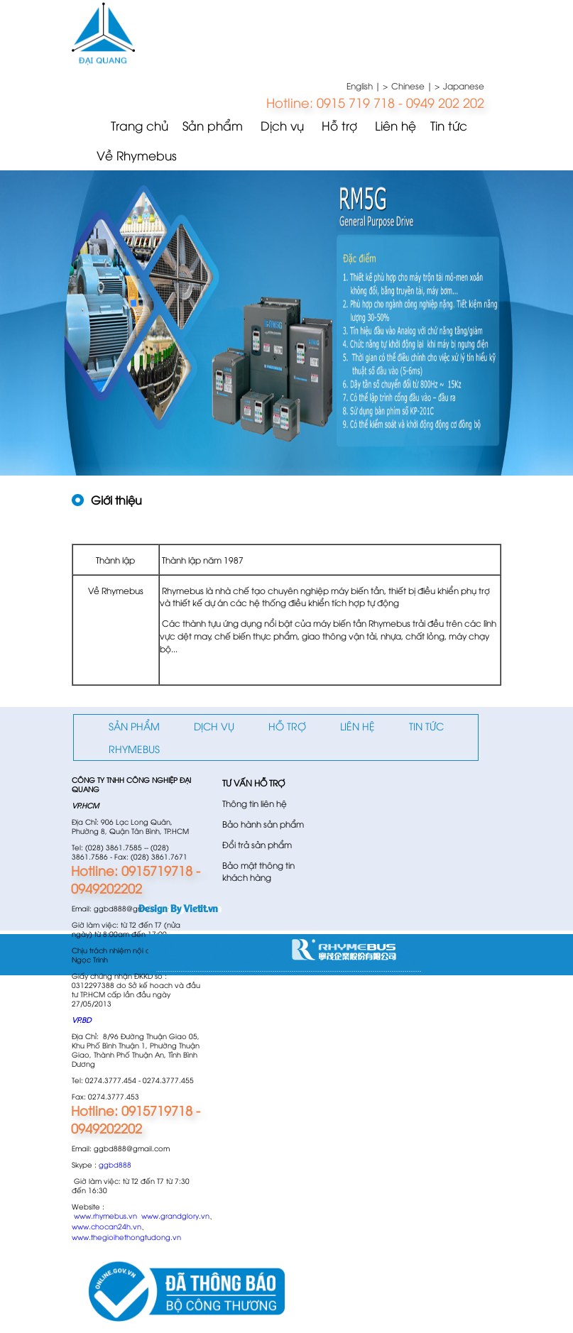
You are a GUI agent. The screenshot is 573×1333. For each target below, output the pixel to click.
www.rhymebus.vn (105, 1215)
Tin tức (448, 125)
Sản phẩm (212, 125)
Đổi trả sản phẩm (257, 844)
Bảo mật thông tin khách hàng (258, 871)
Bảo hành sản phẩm (263, 824)
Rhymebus (134, 748)
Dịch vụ (282, 125)
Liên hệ (395, 125)
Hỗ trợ (339, 125)
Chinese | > (415, 85)
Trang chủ (139, 125)
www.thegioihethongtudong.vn (126, 1236)
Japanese (463, 85)
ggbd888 (115, 1164)
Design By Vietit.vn (178, 907)
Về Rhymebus (137, 155)
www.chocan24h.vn (106, 1226)
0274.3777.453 (113, 1096)
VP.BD (81, 1019)
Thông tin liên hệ (254, 803)
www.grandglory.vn (175, 1215)
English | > (367, 85)
